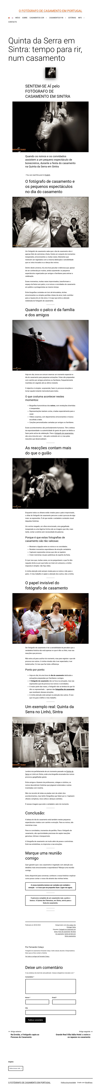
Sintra (74, 927)
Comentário (29, 977)
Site (26, 1008)
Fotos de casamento (64, 931)
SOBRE (24, 18)
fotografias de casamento (64, 689)
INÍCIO (17, 18)
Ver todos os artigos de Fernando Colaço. (37, 956)
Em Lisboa (70, 925)
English (47, 175)
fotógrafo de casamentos (64, 433)
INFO (80, 18)
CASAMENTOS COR (37, 18)
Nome (27, 997)
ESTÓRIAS (72, 18)
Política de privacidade (68, 1082)
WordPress (88, 1082)
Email (54, 997)
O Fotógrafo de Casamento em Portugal (50, 11)
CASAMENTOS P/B (56, 18)
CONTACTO (12, 22)
